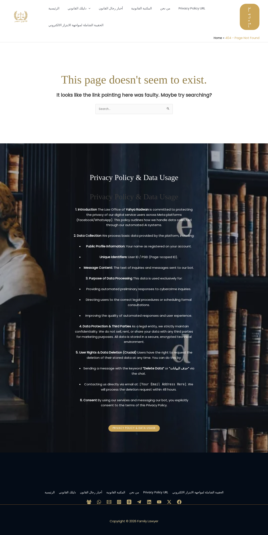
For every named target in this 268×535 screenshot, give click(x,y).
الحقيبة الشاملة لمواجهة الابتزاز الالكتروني (214, 489)
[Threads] (129, 498)
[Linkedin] (149, 498)
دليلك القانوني (54, 489)
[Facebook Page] (179, 498)
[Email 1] (109, 498)
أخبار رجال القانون (84, 489)
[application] (85, 8)
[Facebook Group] (89, 498)
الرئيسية (31, 489)
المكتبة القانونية (115, 489)
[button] (249, 17)
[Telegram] (139, 498)
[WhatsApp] (99, 498)
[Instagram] (119, 498)
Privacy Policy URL (165, 489)
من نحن (139, 489)
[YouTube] (159, 498)
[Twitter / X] (169, 498)
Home (217, 38)
